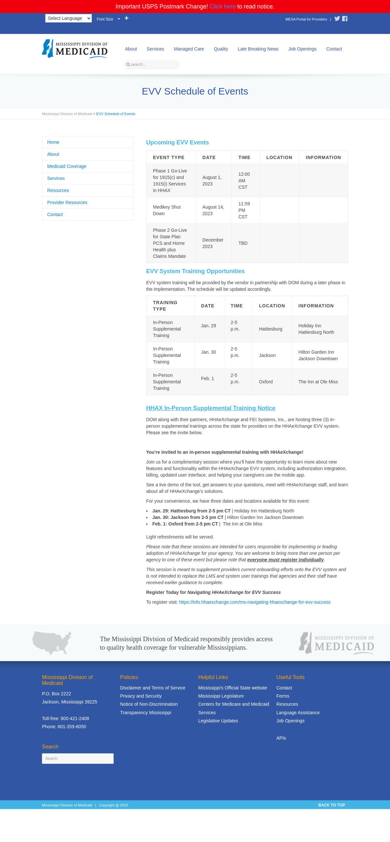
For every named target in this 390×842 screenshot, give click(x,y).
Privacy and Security (141, 696)
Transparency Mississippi (145, 712)
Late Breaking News (258, 49)
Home (53, 142)
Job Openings (302, 49)
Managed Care (189, 49)
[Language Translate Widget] (68, 18)
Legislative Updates (218, 720)
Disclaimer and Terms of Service (152, 687)
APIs (281, 738)
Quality (221, 49)
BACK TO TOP (331, 805)
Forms (282, 696)
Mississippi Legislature (221, 696)
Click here (223, 6)
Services (155, 49)
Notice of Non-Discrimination (149, 704)
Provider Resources (67, 202)
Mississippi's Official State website (232, 687)
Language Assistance (298, 712)
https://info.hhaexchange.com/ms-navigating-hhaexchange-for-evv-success (254, 602)
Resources (58, 190)
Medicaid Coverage (67, 166)
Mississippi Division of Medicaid (67, 114)
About (131, 49)
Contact (334, 49)
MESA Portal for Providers (306, 19)
